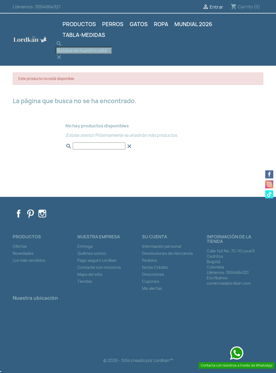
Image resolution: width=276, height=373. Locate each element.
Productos (79, 24)
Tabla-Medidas (84, 35)
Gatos (139, 24)
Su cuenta (154, 237)
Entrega (84, 246)
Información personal (161, 246)
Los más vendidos (29, 260)
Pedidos (149, 260)
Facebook (18, 213)
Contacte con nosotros (99, 267)
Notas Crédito (155, 267)
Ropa (161, 24)
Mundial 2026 (193, 24)
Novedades (23, 253)
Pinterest (30, 213)
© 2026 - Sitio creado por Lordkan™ (138, 360)
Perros (112, 24)
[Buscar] (84, 50)
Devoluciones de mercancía (167, 253)
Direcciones (153, 274)
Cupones (150, 281)
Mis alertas (152, 288)
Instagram (42, 213)
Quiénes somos (91, 253)
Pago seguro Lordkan (97, 260)
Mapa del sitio (89, 274)
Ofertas (20, 246)
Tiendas (84, 281)
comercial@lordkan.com (229, 283)
